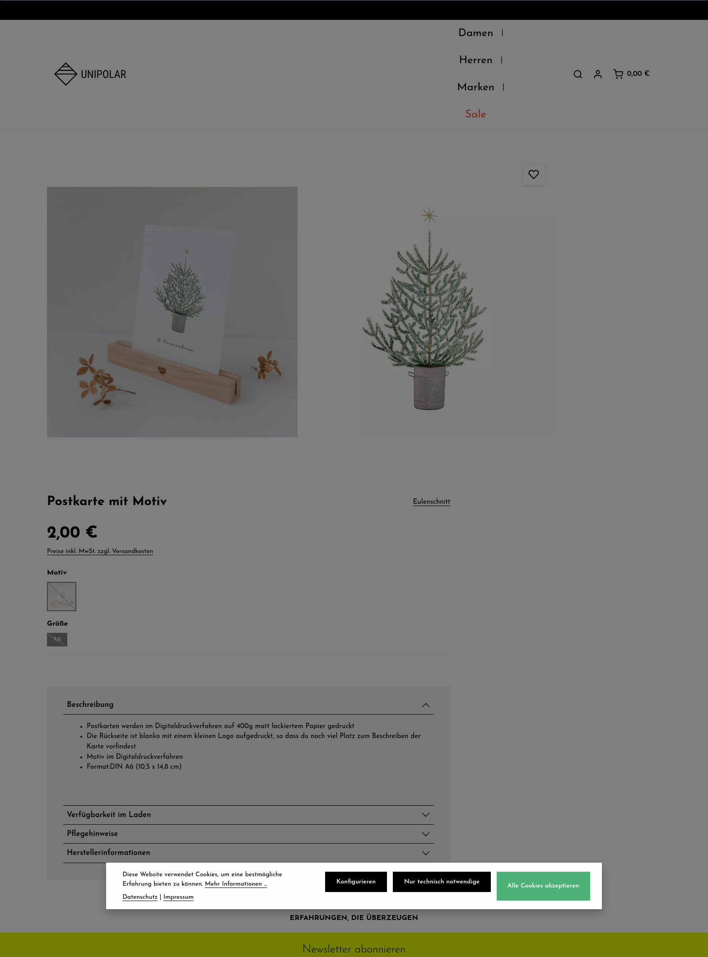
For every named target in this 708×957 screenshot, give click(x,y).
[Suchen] (578, 36)
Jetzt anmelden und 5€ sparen (354, 644)
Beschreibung (516, 282)
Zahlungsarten (242, 748)
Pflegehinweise (518, 462)
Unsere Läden (82, 748)
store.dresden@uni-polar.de (583, 801)
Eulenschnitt (641, 78)
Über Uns (73, 728)
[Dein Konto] (598, 36)
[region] (248, 200)
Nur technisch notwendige (445, 884)
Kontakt (70, 788)
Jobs (62, 768)
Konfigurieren (361, 884)
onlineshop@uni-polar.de (578, 746)
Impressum (392, 788)
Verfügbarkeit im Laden (538, 441)
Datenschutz (395, 728)
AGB (379, 748)
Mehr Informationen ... (236, 886)
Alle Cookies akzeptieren (544, 888)
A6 (482, 218)
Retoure (228, 768)
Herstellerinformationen (537, 483)
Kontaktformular (562, 842)
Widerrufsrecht (400, 768)
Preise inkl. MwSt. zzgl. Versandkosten (521, 128)
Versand (228, 728)
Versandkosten (454, 943)
